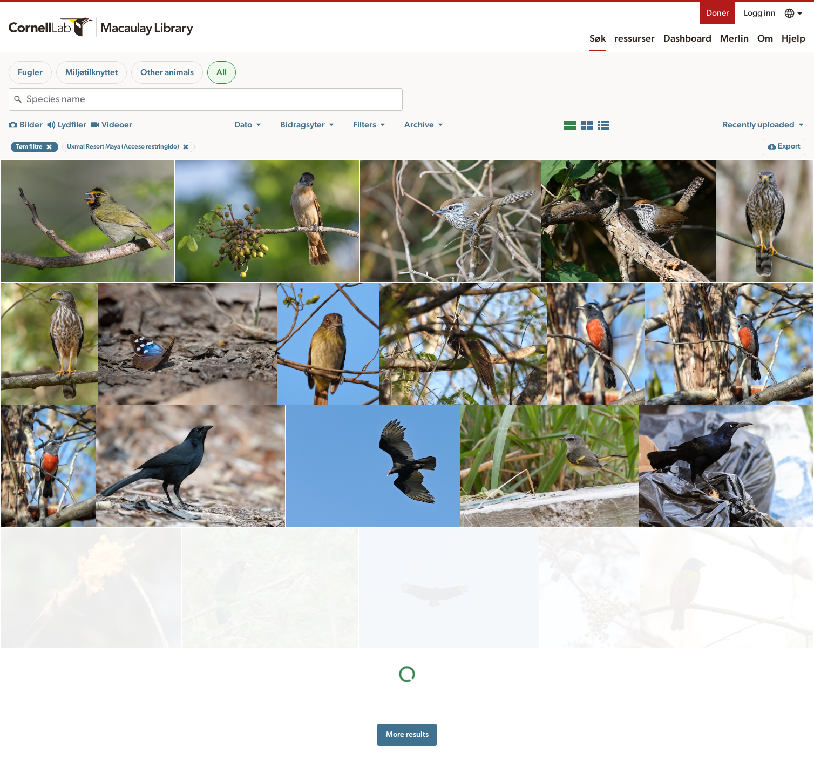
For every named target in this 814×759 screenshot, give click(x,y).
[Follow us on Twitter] (707, 729)
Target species (335, 744)
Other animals (167, 72)
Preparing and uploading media (362, 698)
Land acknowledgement (595, 681)
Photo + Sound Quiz (344, 754)
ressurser (634, 39)
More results (407, 614)
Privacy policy (579, 704)
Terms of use (576, 715)
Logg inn (760, 13)
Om (765, 39)
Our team (450, 710)
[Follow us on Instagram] (728, 729)
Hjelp (793, 39)
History (446, 698)
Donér (717, 13)
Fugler (30, 72)
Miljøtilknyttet (91, 72)
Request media (335, 732)
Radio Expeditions (219, 719)
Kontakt (447, 721)
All (221, 72)
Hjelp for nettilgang (587, 692)
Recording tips (335, 710)
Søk (597, 39)
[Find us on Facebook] (685, 729)
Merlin (734, 39)
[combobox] (214, 99)
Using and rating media (349, 721)
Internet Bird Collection (227, 730)
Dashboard (687, 39)
